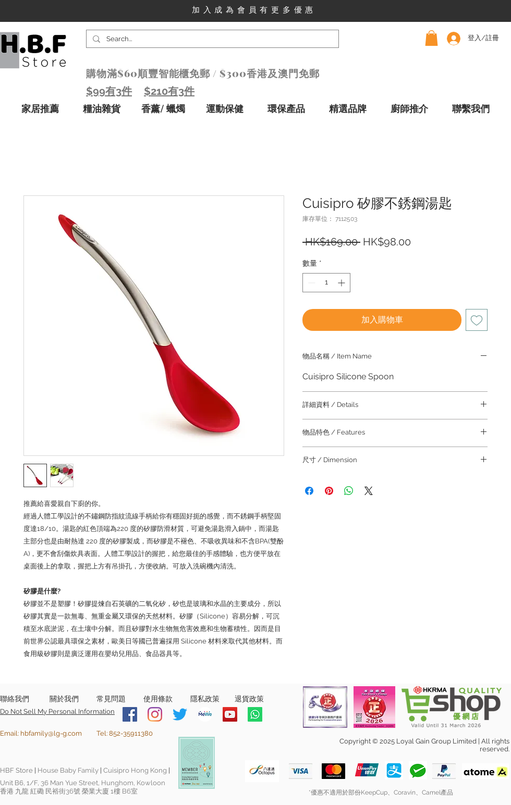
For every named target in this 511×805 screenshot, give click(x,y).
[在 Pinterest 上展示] (329, 491)
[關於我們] (64, 699)
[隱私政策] (205, 699)
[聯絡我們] (14, 699)
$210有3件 (169, 91)
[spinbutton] (326, 283)
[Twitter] (180, 714)
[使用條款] (158, 699)
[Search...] (211, 39)
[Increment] (342, 283)
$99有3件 (109, 91)
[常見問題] (111, 699)
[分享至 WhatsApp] (349, 491)
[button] (431, 38)
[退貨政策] (249, 699)
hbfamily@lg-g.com (51, 733)
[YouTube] (230, 714)
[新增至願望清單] (477, 320)
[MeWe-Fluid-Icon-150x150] (205, 714)
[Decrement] (310, 283)
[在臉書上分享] (309, 491)
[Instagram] (155, 714)
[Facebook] (130, 714)
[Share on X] (368, 491)
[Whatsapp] (255, 714)
